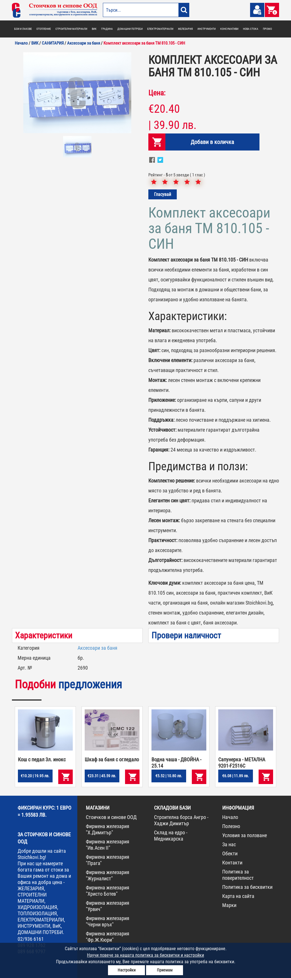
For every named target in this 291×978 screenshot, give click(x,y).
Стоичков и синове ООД (111, 817)
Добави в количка (212, 142)
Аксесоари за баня (97, 648)
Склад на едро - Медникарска (170, 835)
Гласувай (162, 194)
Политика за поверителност (238, 875)
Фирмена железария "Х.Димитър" (107, 829)
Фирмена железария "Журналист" (107, 875)
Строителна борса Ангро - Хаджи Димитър (181, 820)
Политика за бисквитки (247, 887)
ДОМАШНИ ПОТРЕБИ (130, 28)
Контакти (232, 863)
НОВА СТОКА (250, 28)
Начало (230, 817)
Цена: (156, 93)
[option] (77, 92)
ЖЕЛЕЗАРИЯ (185, 28)
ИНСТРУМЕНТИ (207, 28)
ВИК (94, 28)
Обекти (230, 853)
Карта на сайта (238, 896)
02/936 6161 (31, 939)
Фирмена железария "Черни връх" (107, 921)
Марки (229, 905)
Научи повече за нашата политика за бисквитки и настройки (145, 955)
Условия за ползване (244, 835)
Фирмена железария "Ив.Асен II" (107, 845)
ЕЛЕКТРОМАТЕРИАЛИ (160, 28)
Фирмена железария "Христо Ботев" (107, 891)
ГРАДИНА (107, 28)
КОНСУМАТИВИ (229, 28)
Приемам (164, 970)
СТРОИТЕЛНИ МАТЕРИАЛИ (71, 28)
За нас (229, 844)
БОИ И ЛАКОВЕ (23, 28)
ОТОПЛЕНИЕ (43, 28)
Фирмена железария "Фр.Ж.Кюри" (107, 937)
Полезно (231, 826)
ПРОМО (267, 28)
